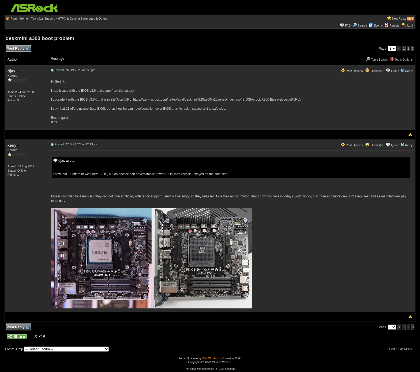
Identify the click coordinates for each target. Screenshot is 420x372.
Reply (408, 70)
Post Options (352, 70)
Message (57, 59)
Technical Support (42, 18)
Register (394, 25)
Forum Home (19, 18)
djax (13, 71)
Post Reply (18, 48)
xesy (14, 145)
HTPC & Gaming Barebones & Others (82, 18)
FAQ (348, 25)
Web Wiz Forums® (213, 358)
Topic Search (377, 59)
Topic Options (401, 59)
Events (376, 25)
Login (410, 25)
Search (362, 25)
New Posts (399, 18)
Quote (395, 70)
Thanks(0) (374, 70)
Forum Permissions (402, 348)
